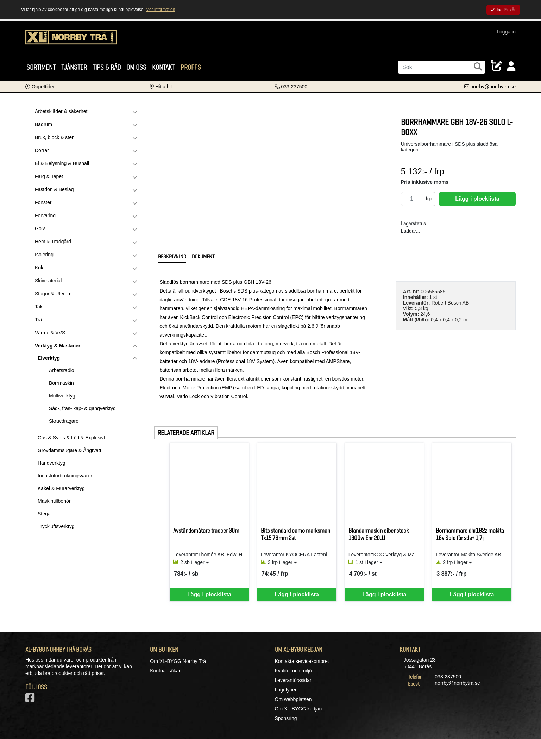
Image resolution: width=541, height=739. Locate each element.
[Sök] (441, 67)
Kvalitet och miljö (293, 671)
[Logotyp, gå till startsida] (71, 40)
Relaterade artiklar (185, 432)
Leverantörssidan (294, 680)
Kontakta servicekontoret (302, 661)
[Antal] (411, 199)
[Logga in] (511, 66)
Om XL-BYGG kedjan (298, 709)
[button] (40, 86)
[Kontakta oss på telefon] (291, 86)
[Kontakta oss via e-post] (490, 86)
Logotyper (286, 690)
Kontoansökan (166, 671)
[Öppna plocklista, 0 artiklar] (497, 66)
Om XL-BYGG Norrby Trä (178, 661)
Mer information (160, 9)
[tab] (172, 258)
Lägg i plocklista (477, 199)
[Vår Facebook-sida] (31, 700)
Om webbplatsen (293, 699)
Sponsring (286, 718)
